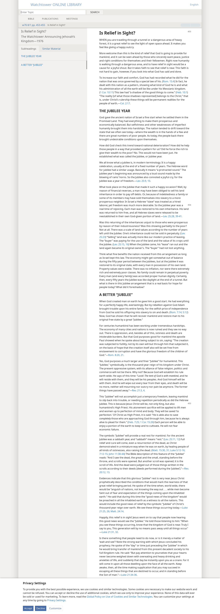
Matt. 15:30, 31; (161, 450)
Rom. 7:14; (176, 312)
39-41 (178, 216)
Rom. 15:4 (168, 81)
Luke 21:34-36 (129, 574)
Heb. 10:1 (181, 92)
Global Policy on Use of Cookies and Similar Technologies (119, 596)
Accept (28, 608)
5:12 (184, 312)
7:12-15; (103, 454)
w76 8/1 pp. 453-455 (32, 25)
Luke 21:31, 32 (110, 532)
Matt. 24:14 (116, 511)
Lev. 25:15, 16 (120, 244)
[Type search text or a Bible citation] (51, 12)
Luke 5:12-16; (177, 450)
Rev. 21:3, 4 (138, 390)
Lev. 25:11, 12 (171, 439)
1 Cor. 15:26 (146, 422)
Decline (40, 608)
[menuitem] (198, 12)
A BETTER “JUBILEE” (32, 65)
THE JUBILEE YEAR (31, 56)
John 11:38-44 (116, 454)
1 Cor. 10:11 (106, 92)
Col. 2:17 (125, 103)
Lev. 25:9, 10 (143, 181)
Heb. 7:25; (134, 422)
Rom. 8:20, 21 (115, 355)
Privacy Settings (56, 600)
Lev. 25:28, (169, 216)
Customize (55, 608)
